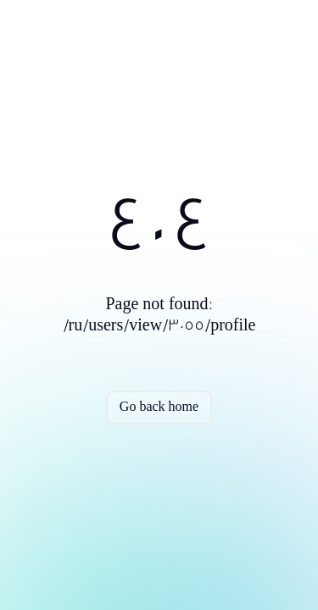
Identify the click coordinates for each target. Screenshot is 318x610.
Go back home (159, 407)
